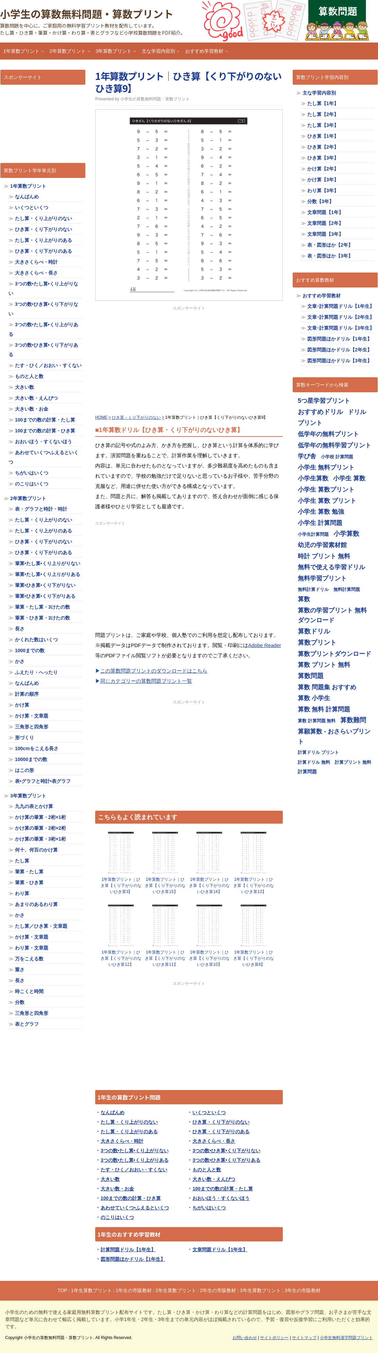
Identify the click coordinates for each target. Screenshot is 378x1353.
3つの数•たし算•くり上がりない (135, 1150)
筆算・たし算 (29, 871)
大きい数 (110, 1179)
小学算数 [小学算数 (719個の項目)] (346, 533)
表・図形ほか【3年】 (330, 256)
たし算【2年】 (323, 114)
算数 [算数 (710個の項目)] (304, 599)
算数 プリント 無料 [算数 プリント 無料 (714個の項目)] (324, 664)
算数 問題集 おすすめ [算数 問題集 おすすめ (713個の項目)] (327, 687)
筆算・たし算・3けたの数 (42, 607)
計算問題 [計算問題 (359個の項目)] (307, 771)
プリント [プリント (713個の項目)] (310, 422)
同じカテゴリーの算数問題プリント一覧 (146, 681)
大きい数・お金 (117, 1188)
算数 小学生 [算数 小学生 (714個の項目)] (314, 698)
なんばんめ (112, 1112)
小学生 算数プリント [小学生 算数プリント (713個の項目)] (326, 489)
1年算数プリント (22, 53)
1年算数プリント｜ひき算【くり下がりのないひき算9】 (188, 82)
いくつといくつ (209, 1112)
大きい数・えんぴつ (213, 1179)
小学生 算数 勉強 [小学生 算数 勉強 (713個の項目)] (321, 511)
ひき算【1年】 (323, 136)
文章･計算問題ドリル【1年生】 (340, 306)
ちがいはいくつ (209, 1207)
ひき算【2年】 (323, 147)
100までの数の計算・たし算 (222, 1188)
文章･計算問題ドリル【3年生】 (340, 328)
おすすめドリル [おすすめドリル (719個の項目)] (320, 411)
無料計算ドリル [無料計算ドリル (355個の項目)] (313, 589)
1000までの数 (30, 650)
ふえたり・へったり (36, 672)
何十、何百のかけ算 (36, 850)
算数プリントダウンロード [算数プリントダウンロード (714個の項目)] (334, 653)
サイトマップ (304, 1337)
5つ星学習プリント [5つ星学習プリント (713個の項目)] (324, 400)
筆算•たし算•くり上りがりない (47, 563)
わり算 (22, 893)
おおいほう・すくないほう (221, 1198)
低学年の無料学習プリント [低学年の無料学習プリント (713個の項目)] (334, 445)
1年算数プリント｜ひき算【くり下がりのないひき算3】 (121, 885)
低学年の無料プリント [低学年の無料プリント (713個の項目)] (328, 434)
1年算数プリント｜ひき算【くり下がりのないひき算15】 (165, 885)
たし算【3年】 (323, 125)
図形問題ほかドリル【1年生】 (133, 1259)
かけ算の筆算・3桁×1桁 (40, 839)
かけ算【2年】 (323, 168)
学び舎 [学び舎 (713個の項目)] (307, 456)
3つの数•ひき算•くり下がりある (226, 1160)
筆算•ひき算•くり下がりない (45, 585)
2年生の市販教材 (218, 1290)
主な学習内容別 (158, 53)
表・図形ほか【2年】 (330, 245)
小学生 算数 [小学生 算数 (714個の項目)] (349, 478)
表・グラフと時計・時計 (41, 509)
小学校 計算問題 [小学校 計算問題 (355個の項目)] (337, 456)
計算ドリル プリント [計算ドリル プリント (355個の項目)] (318, 752)
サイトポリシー (274, 1337)
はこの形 (24, 770)
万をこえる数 (29, 958)
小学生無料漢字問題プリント (346, 1337)
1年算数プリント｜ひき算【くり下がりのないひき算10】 (209, 958)
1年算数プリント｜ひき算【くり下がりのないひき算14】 (209, 885)
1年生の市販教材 (134, 1290)
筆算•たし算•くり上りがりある (47, 574)
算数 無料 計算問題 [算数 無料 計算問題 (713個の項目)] (324, 709)
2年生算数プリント (175, 1290)
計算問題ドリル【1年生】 (128, 1249)
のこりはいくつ (117, 1217)
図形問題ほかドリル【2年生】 (339, 349)
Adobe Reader (264, 645)
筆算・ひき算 (29, 882)
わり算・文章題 (31, 948)
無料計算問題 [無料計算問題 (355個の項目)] (346, 589)
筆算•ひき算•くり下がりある (45, 596)
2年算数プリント (68, 53)
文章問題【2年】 (325, 223)
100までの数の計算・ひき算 (131, 1198)
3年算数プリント (114, 53)
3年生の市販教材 (303, 1290)
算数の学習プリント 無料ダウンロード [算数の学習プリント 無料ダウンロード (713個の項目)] (332, 615)
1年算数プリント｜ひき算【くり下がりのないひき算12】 (121, 958)
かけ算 (22, 705)
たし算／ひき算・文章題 (41, 926)
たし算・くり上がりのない (129, 1122)
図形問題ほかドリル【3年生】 (339, 360)
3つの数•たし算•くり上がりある (135, 1160)
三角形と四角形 (31, 726)
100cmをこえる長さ (36, 748)
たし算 (22, 860)
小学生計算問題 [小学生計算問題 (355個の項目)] (313, 534)
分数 (19, 1002)
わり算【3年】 (323, 190)
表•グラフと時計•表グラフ (43, 781)
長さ (19, 628)
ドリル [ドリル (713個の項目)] (357, 411)
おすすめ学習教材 (204, 53)
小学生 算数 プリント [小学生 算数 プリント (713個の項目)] (327, 500)
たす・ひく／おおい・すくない (134, 1169)
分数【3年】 (320, 201)
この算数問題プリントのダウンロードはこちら (153, 671)
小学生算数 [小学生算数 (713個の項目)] (313, 478)
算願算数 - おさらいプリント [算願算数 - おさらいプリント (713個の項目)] (334, 736)
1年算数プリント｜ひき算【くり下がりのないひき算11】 (165, 958)
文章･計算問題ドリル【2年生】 (340, 317)
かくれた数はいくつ (36, 639)
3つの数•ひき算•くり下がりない (226, 1150)
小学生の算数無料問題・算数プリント (86, 13)
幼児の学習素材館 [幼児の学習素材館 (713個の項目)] (322, 544)
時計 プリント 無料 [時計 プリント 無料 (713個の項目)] (324, 556)
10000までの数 (31, 759)
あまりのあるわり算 (36, 904)
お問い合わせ (245, 1337)
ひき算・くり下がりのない (221, 1122)
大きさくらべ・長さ (213, 1141)
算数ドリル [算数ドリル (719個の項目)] (314, 631)
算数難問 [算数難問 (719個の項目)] (353, 720)
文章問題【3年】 (325, 234)
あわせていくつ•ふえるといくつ (135, 1207)
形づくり (24, 737)
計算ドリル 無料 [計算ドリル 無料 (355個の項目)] (314, 762)
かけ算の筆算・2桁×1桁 (40, 817)
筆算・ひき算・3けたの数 (42, 618)
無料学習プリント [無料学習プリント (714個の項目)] (322, 578)
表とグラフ (27, 1024)
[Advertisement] (189, 359)
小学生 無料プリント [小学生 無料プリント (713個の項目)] (326, 467)
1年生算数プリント (91, 1290)
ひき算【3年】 (323, 158)
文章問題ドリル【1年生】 (219, 1249)
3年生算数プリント (260, 1290)
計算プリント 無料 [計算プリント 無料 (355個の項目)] (353, 762)
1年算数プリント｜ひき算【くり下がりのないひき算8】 (253, 958)
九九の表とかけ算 (34, 806)
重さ (19, 969)
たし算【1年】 (323, 103)
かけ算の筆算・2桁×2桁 (40, 828)
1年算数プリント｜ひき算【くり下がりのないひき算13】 (253, 885)
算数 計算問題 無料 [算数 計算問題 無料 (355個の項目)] (317, 720)
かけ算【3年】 (323, 179)
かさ (19, 661)
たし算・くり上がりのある (129, 1131)
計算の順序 (27, 694)
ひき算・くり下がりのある (221, 1131)
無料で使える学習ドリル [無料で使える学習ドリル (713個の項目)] (331, 567)
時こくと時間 (29, 991)
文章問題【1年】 (325, 212)
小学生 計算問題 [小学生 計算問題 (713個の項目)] (320, 522)
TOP (62, 1290)
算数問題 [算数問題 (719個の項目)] (311, 675)
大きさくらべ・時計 (122, 1141)
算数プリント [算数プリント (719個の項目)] (317, 642)
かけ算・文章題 (31, 716)
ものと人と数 (206, 1169)
